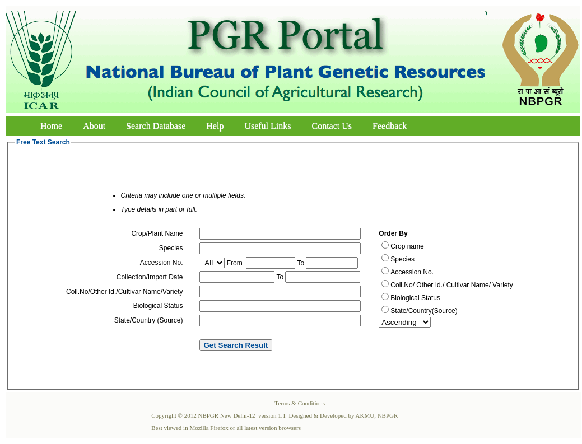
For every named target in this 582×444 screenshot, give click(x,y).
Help (215, 125)
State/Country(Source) (423, 311)
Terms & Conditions (299, 403)
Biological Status (415, 298)
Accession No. (412, 272)
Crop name (406, 246)
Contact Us (332, 125)
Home (51, 125)
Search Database (155, 125)
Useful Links (267, 125)
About (94, 125)
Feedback (390, 125)
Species (402, 259)
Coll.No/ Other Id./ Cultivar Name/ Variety (451, 285)
